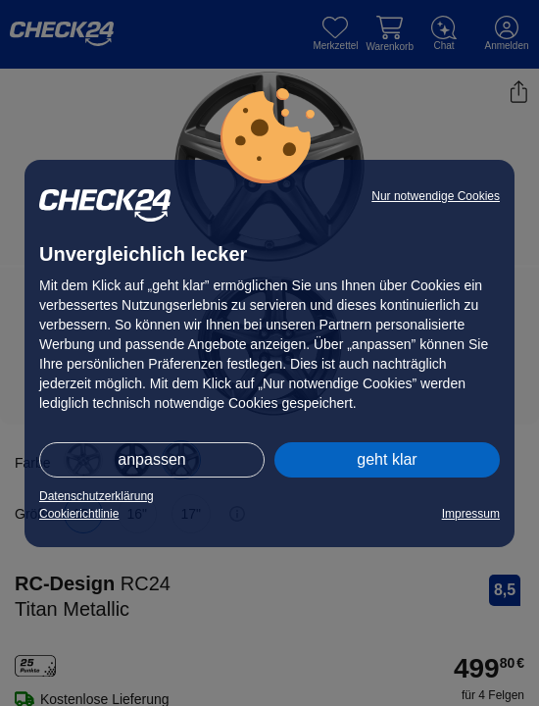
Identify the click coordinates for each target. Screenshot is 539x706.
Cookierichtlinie (79, 514)
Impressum (471, 514)
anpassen (151, 459)
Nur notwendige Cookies (435, 196)
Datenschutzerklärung (96, 496)
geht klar (386, 459)
